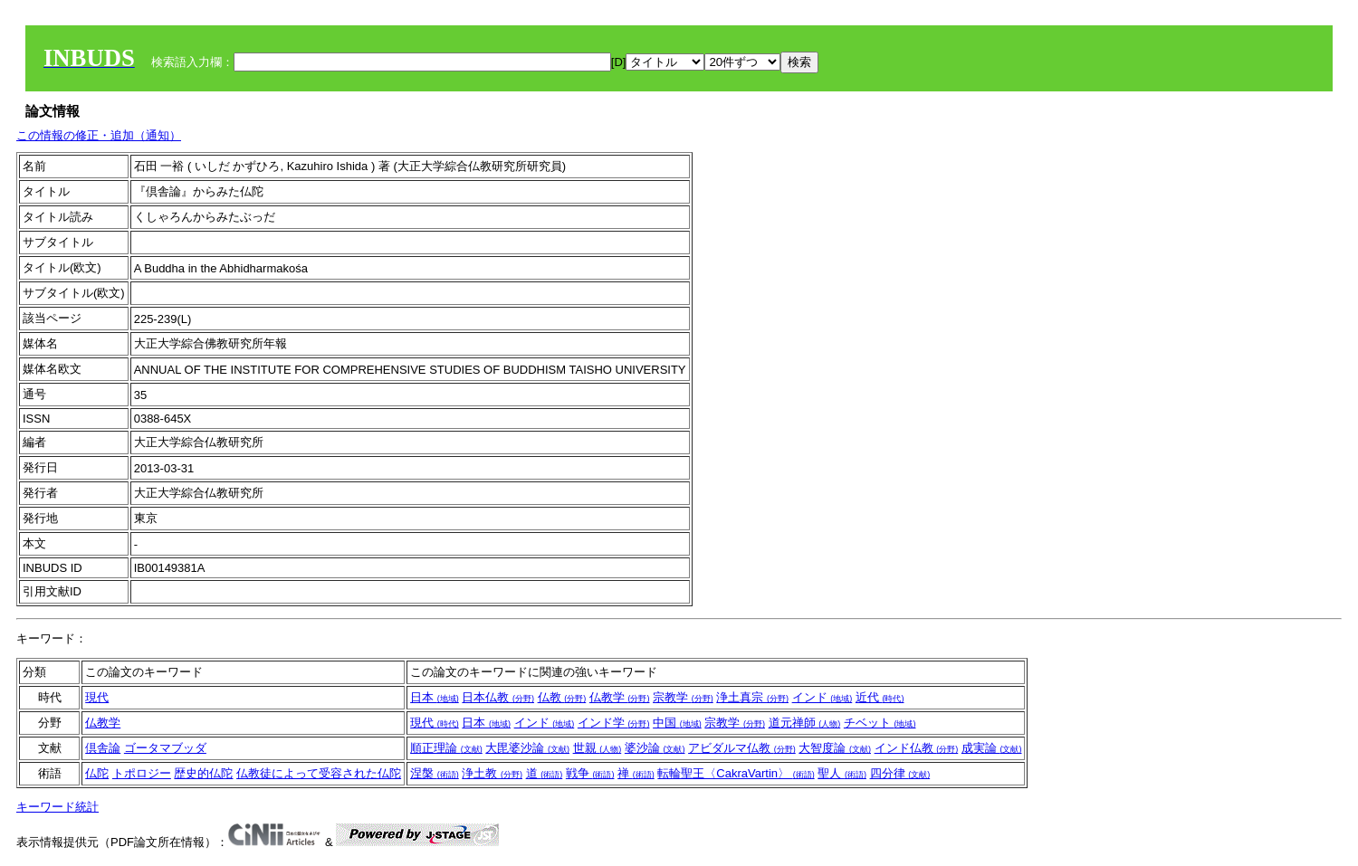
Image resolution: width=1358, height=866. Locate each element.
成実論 (991, 748)
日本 (434, 697)
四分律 (900, 773)
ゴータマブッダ (165, 748)
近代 (880, 697)
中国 (677, 722)
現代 (97, 697)
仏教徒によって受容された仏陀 (318, 773)
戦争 (590, 773)
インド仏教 (917, 748)
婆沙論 (655, 748)
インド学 (614, 722)
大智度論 (835, 748)
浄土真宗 (752, 697)
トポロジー (141, 773)
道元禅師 (805, 722)
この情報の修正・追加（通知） (98, 135)
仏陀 (97, 773)
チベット (880, 722)
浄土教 (492, 773)
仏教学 (619, 697)
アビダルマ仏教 (742, 748)
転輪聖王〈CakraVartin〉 (735, 773)
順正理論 (446, 748)
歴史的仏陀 (203, 773)
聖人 (842, 773)
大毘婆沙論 (527, 748)
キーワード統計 (57, 807)
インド (822, 697)
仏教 (562, 697)
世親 (597, 748)
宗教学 (683, 697)
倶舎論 (102, 748)
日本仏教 (498, 697)
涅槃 (434, 773)
